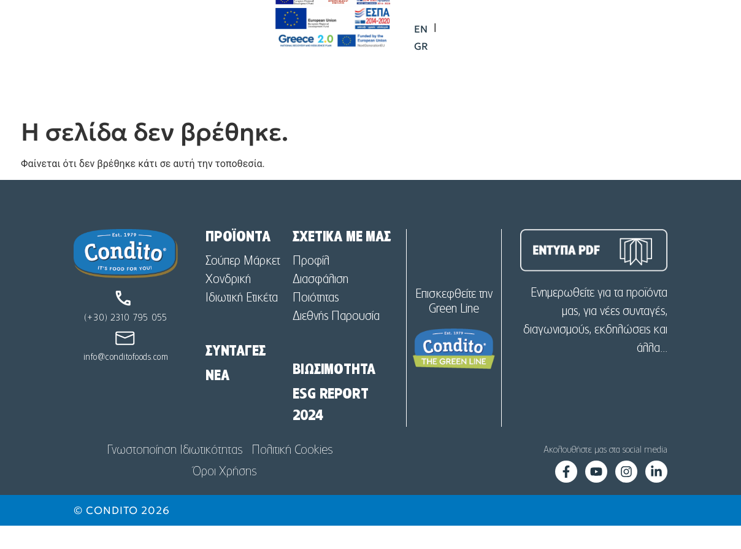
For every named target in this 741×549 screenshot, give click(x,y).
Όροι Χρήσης (224, 495)
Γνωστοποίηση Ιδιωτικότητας (174, 473)
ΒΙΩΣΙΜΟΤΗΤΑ (334, 393)
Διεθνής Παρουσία (336, 339)
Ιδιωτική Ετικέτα (241, 321)
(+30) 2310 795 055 (125, 341)
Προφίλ (311, 284)
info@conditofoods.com (126, 380)
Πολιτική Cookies (291, 473)
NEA (217, 399)
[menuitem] (643, 38)
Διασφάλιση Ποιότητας (320, 312)
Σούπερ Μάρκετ (242, 284)
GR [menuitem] (671, 38)
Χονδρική (228, 303)
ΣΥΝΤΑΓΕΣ (235, 374)
